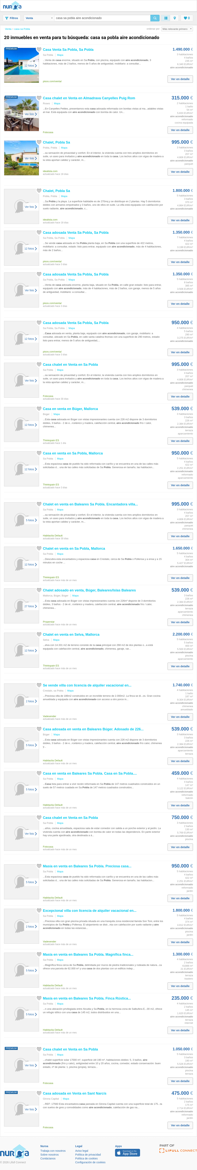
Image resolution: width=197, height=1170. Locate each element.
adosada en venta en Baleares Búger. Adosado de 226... (93, 729)
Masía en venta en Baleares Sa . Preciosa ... (87, 866)
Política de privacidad (88, 1154)
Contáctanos (48, 1158)
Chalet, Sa (56, 142)
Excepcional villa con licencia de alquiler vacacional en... (89, 911)
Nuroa (13, 6)
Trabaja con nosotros (53, 1150)
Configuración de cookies (90, 1162)
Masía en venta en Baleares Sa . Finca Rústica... (87, 998)
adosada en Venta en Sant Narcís (74, 1093)
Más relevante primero (177, 29)
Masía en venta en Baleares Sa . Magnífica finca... (88, 954)
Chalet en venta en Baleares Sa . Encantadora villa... (90, 504)
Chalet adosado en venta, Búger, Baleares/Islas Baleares (89, 590)
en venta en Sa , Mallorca (73, 453)
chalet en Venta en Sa (70, 365)
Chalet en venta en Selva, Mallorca (71, 634)
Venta (39, 18)
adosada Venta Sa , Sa (76, 233)
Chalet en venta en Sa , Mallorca (74, 548)
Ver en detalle (180, 79)
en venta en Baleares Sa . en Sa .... (90, 773)
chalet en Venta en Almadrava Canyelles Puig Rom (89, 98)
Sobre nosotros (49, 1154)
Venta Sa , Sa (68, 50)
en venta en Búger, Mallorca (70, 409)
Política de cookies (86, 1158)
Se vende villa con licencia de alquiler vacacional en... (87, 685)
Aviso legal (81, 1150)
